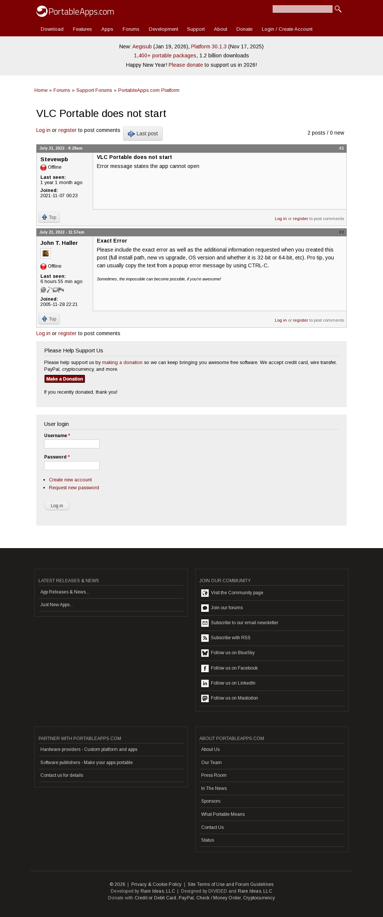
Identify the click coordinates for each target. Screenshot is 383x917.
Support (196, 29)
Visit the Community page (232, 593)
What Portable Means (223, 814)
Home (41, 90)
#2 (341, 232)
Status (207, 840)
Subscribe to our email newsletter (239, 623)
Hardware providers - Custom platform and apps (88, 749)
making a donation (122, 362)
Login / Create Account (287, 29)
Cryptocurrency (259, 898)
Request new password (74, 487)
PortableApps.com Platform (149, 90)
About (220, 29)
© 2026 (117, 884)
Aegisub (142, 46)
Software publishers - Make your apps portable (86, 762)
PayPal (186, 898)
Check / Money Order (218, 898)
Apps (107, 29)
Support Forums (94, 90)
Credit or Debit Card (156, 898)
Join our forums (222, 608)
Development (163, 29)
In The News (214, 788)
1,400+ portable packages (165, 55)
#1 (341, 148)
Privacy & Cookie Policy (156, 884)
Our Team (211, 762)
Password (57, 457)
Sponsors (210, 801)
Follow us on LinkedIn (228, 683)
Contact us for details (61, 775)
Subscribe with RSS (226, 638)
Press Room (214, 775)
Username (57, 435)
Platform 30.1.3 (209, 46)
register (67, 130)
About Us (210, 749)
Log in (43, 130)
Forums (131, 29)
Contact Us (212, 827)
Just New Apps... (56, 604)
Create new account (70, 479)
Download (52, 29)
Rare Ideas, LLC (158, 891)
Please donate (186, 65)
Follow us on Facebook (229, 668)
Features (82, 29)
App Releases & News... (64, 592)
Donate (244, 29)
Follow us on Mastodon (229, 698)
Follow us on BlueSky (228, 653)
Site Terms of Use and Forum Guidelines (231, 884)
